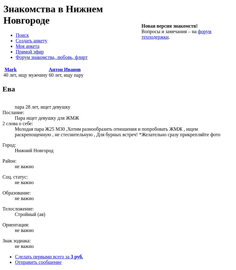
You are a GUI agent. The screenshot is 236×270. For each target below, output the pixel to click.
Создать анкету (31, 40)
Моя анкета (27, 46)
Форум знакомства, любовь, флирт (52, 57)
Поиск (22, 35)
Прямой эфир (30, 51)
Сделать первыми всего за (49, 256)
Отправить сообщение (38, 262)
